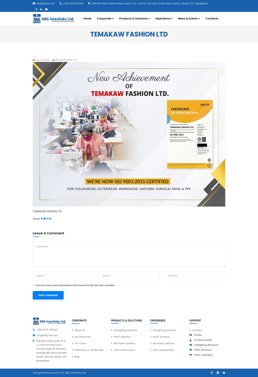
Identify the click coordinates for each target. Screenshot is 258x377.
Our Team (80, 343)
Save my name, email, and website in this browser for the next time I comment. (75, 285)
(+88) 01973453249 (71, 3)
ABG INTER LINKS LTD (66, 60)
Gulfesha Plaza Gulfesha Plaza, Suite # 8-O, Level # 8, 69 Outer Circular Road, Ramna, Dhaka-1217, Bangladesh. (148, 3)
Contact (197, 330)
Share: (36, 218)
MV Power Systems (124, 343)
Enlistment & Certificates (89, 350)
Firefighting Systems (125, 330)
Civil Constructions (124, 350)
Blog (77, 356)
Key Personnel (82, 336)
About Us (80, 330)
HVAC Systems (122, 336)
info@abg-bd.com (44, 3)
